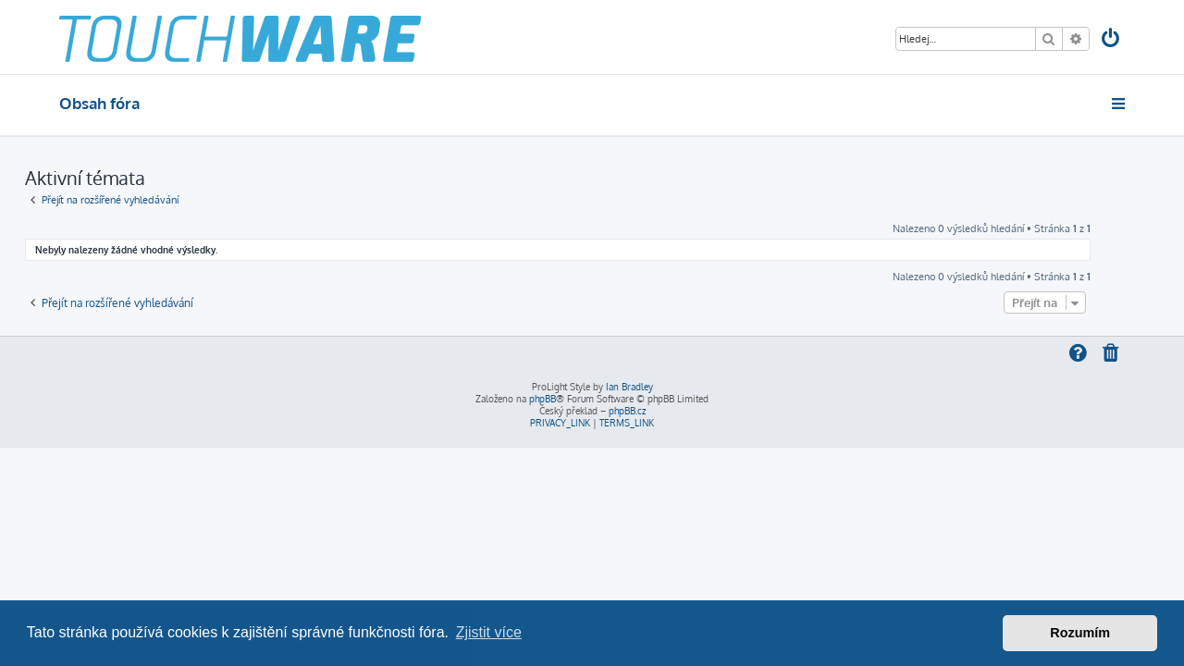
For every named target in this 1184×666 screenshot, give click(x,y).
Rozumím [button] (1080, 632)
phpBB (542, 398)
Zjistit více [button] (489, 632)
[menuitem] (1112, 40)
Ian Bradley (629, 386)
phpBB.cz (627, 410)
